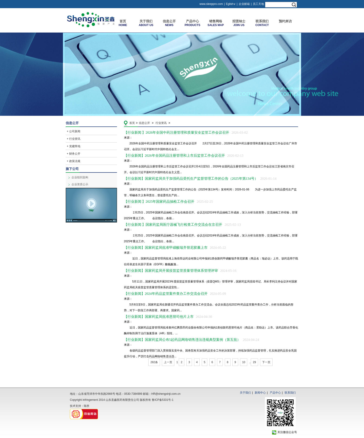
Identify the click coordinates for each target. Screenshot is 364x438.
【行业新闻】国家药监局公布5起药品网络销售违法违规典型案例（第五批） (191, 340)
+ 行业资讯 (73, 138)
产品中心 (275, 392)
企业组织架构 (80, 177)
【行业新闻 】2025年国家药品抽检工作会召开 (168, 201)
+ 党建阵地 (73, 146)
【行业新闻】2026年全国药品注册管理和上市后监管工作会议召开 (184, 155)
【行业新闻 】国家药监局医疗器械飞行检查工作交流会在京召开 (182, 224)
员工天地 (258, 4)
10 (243, 362)
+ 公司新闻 (73, 131)
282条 (154, 362)
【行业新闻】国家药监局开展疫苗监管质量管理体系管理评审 (180, 270)
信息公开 (144, 123)
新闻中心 (260, 392)
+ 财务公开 (73, 153)
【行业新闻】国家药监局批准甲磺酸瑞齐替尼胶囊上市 (175, 247)
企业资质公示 (80, 184)
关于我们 (245, 392)
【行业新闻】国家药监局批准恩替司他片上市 (168, 317)
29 (254, 362)
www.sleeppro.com (211, 4)
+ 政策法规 (73, 161)
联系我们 (290, 392)
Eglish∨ (231, 4)
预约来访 (285, 21)
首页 (132, 123)
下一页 (266, 362)
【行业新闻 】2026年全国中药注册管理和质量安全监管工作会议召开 (186, 132)
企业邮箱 (244, 4)
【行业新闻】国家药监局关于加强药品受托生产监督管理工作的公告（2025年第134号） (200, 178)
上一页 (168, 362)
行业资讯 (161, 123)
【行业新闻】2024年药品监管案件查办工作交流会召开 (175, 293)
